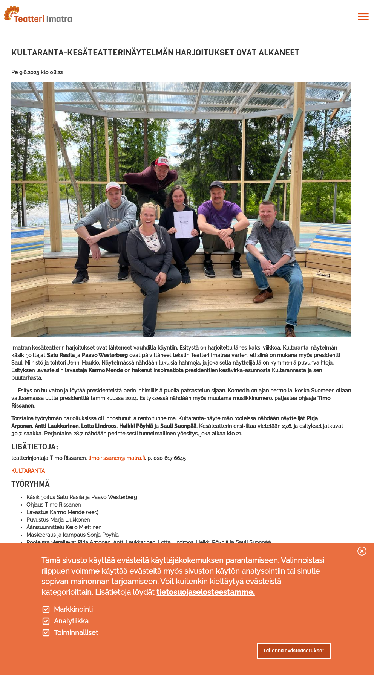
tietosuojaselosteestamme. (205, 592)
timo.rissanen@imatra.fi (116, 458)
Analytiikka (71, 621)
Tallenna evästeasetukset (293, 650)
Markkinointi (73, 609)
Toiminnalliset (76, 633)
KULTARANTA (28, 471)
